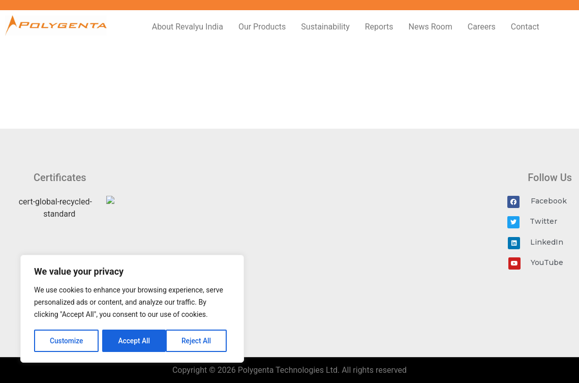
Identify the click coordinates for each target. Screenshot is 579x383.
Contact (525, 27)
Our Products (262, 27)
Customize (66, 341)
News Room (430, 27)
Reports (379, 27)
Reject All (133, 341)
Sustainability (325, 27)
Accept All (198, 341)
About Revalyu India (187, 27)
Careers (482, 27)
